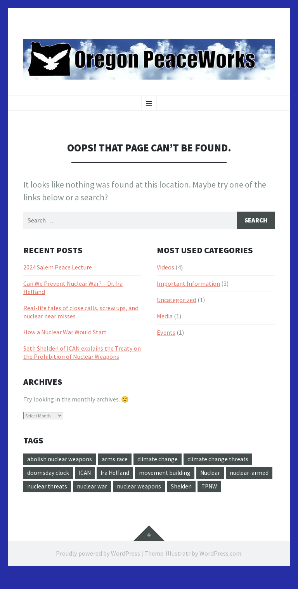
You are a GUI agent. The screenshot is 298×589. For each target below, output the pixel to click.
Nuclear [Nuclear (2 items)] (216, 474)
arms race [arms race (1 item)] (116, 460)
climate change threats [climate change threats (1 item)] (220, 460)
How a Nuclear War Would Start (65, 333)
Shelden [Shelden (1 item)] (233, 488)
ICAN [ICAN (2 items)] (87, 474)
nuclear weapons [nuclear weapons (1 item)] (190, 488)
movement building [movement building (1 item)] (169, 474)
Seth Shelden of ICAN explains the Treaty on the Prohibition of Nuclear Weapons (82, 353)
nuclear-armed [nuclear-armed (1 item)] (47, 488)
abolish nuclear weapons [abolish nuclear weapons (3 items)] (60, 460)
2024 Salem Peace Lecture (57, 268)
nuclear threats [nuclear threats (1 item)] (97, 488)
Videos (165, 268)
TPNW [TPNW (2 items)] (35, 502)
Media (165, 316)
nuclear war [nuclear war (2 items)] (142, 488)
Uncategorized (176, 300)
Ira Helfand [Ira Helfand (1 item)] (118, 474)
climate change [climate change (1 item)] (159, 460)
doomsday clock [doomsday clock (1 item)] (49, 474)
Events (166, 333)
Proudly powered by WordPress (98, 569)
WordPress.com (220, 569)
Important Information (188, 284)
